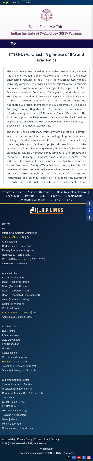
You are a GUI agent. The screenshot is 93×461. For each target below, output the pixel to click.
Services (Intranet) (39, 192)
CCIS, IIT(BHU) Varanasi (61, 453)
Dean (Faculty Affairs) (14, 286)
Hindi (16, 2)
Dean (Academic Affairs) (16, 281)
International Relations (15, 263)
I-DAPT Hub (9, 406)
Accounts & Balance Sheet (17, 316)
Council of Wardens (13, 303)
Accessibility (8, 439)
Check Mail (13, 195)
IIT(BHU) (55, 199)
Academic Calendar (33, 199)
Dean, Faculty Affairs (46, 27)
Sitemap (55, 439)
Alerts (13, 419)
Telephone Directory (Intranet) (19, 365)
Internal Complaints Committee (19, 232)
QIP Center (8, 397)
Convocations (10, 352)
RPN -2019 (8, 259)
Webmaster (46, 448)
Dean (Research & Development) (21, 295)
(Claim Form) (78, 192)
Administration (10, 273)
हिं (23, 237)
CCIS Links (8, 330)
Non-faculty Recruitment (16, 254)
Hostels (6, 348)
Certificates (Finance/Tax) (16, 246)
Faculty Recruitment (13, 250)
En (28, 237)
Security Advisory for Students (19, 370)
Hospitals (63, 192)
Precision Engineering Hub (17, 388)
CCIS (42, 195)
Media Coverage (11, 423)
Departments (74, 195)
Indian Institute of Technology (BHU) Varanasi (47, 33)
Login (26, 2)
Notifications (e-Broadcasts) (18, 428)
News (5, 419)
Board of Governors (13, 277)
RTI (4, 228)
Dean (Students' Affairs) (15, 299)
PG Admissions (10, 335)
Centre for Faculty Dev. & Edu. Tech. (22, 393)
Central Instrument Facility (17, 384)
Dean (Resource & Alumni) (17, 290)
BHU (69, 199)
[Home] (46, 15)
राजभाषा (6, 224)
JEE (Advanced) (11, 339)
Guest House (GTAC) (14, 401)
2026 (41, 259)
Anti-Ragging (9, 241)
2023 (34, 259)
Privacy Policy (24, 439)
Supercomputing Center (15, 379)
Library (55, 195)
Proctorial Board (11, 308)
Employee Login (12, 192)
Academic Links (11, 326)
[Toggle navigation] (13, 43)
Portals (29, 195)
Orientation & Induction (15, 357)
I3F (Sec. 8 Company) (14, 410)
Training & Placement (14, 414)
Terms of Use (41, 439)
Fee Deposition (10, 343)
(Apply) (29, 250)
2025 (24, 361)
